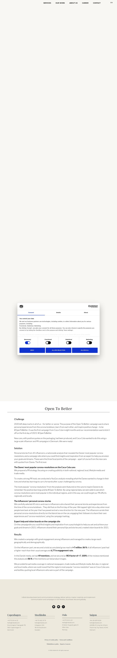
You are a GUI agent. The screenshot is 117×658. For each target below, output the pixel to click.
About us (73, 3)
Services (47, 3)
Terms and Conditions (66, 640)
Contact (97, 3)
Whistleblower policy (53, 644)
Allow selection (58, 350)
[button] (111, 2)
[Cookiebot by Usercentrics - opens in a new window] (90, 306)
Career (85, 3)
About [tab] (86, 312)
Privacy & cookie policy (51, 640)
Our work (60, 3)
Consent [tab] (31, 312)
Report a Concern (65, 644)
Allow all (85, 350)
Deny (32, 350)
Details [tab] (58, 312)
